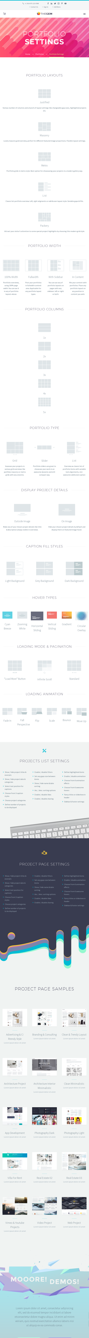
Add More (57, 7)
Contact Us (34, 7)
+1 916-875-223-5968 (32, 3)
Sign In (46, 7)
